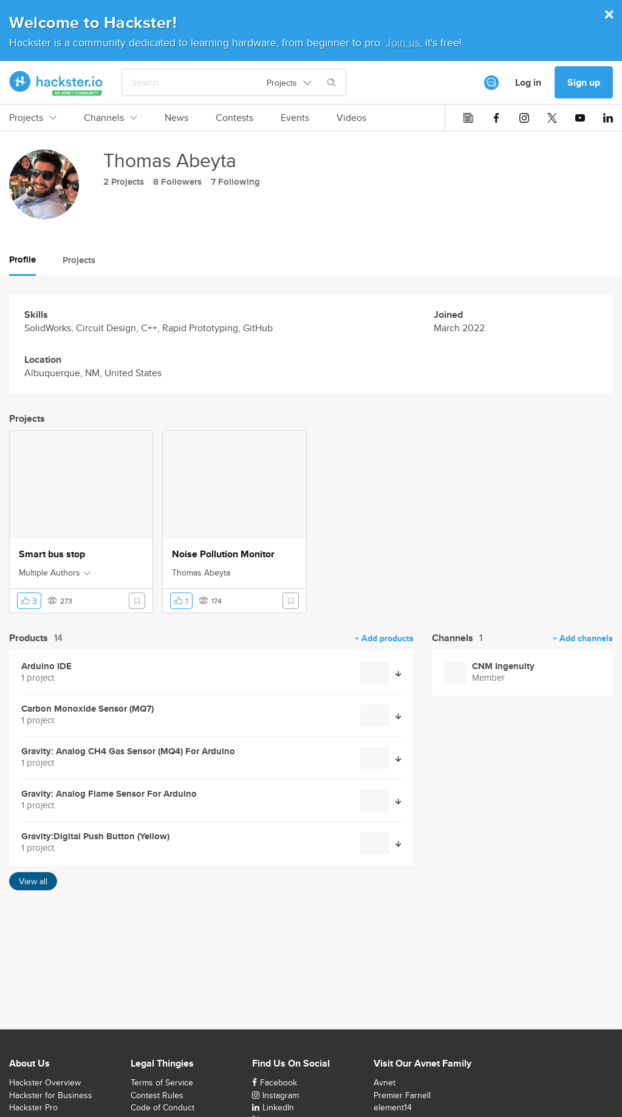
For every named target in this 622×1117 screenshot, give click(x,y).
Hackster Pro (33, 1107)
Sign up (583, 82)
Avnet (384, 1082)
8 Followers (177, 181)
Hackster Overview (45, 1082)
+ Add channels (583, 638)
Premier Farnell (402, 1095)
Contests (234, 118)
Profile (22, 259)
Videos (351, 118)
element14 (393, 1107)
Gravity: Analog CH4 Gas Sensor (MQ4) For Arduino (128, 751)
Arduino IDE (46, 666)
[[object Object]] (491, 82)
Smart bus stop (52, 554)
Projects (32, 118)
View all (33, 881)
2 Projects (123, 181)
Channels (110, 118)
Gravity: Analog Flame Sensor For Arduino (109, 794)
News (176, 118)
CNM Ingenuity (503, 666)
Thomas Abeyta (201, 572)
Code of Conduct (162, 1107)
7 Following (235, 181)
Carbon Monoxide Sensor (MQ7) (87, 708)
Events (295, 118)
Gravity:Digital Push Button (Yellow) (95, 836)
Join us (403, 42)
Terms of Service (162, 1082)
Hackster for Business (50, 1095)
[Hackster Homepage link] (56, 82)
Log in (528, 82)
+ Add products (384, 638)
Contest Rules (157, 1095)
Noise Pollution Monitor (223, 554)
